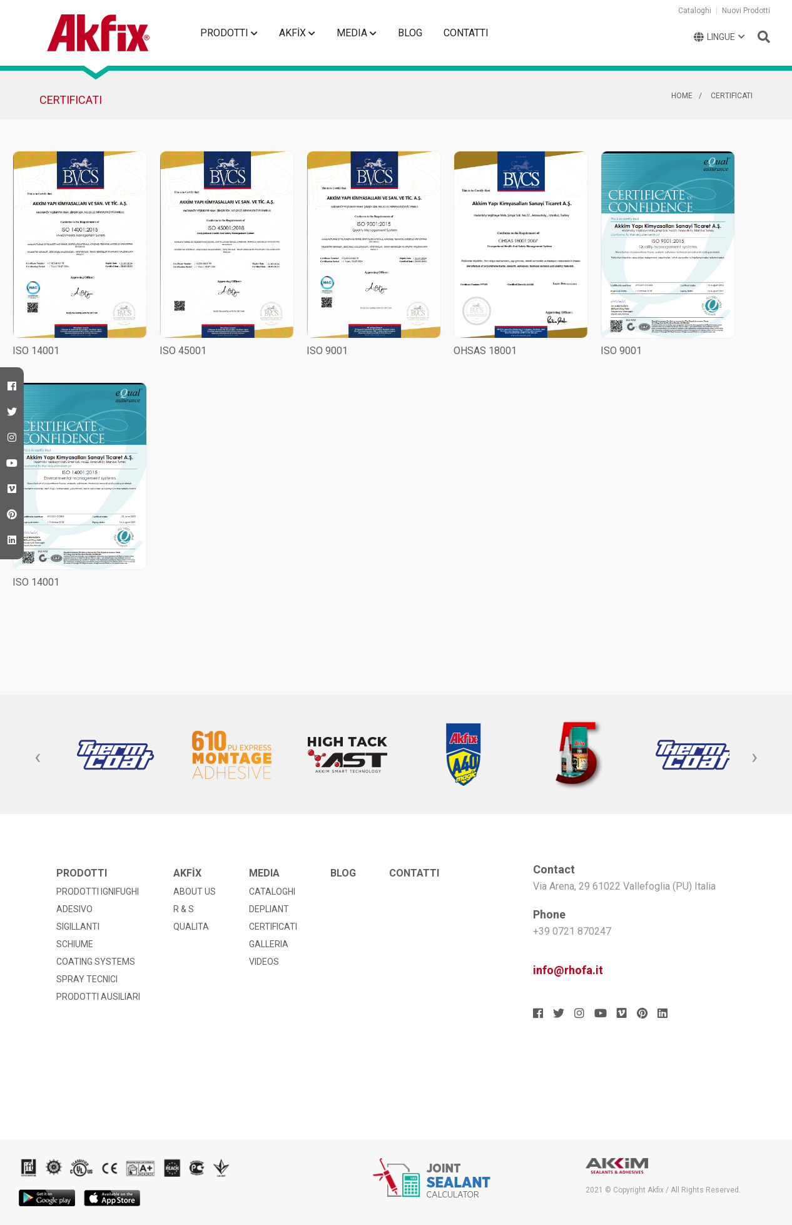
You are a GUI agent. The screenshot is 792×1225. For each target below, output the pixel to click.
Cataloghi (694, 10)
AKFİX (297, 33)
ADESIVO (74, 909)
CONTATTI (466, 33)
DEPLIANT (269, 909)
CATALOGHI (272, 892)
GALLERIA (268, 944)
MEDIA (357, 33)
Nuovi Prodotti (746, 10)
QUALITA (191, 927)
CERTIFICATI (732, 95)
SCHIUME (74, 944)
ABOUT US (194, 892)
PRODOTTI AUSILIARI (98, 997)
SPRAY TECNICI (87, 979)
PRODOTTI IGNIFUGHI (97, 892)
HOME (682, 95)
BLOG (410, 33)
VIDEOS (264, 962)
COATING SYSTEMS (95, 962)
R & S (183, 909)
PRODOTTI (229, 33)
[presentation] (37, 757)
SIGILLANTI (77, 927)
